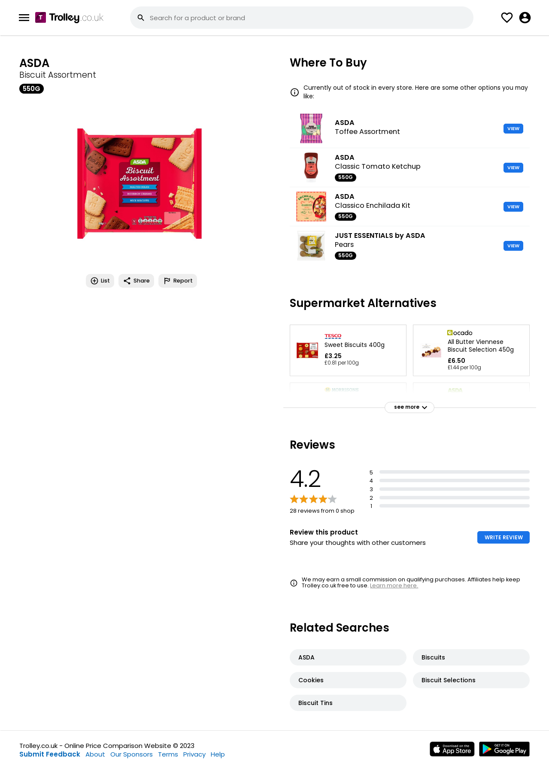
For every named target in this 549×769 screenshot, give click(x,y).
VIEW (513, 128)
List (100, 281)
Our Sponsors (131, 754)
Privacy (194, 754)
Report (178, 281)
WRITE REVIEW (504, 537)
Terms (168, 754)
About (95, 754)
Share (136, 281)
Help (218, 754)
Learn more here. (394, 585)
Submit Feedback (49, 754)
